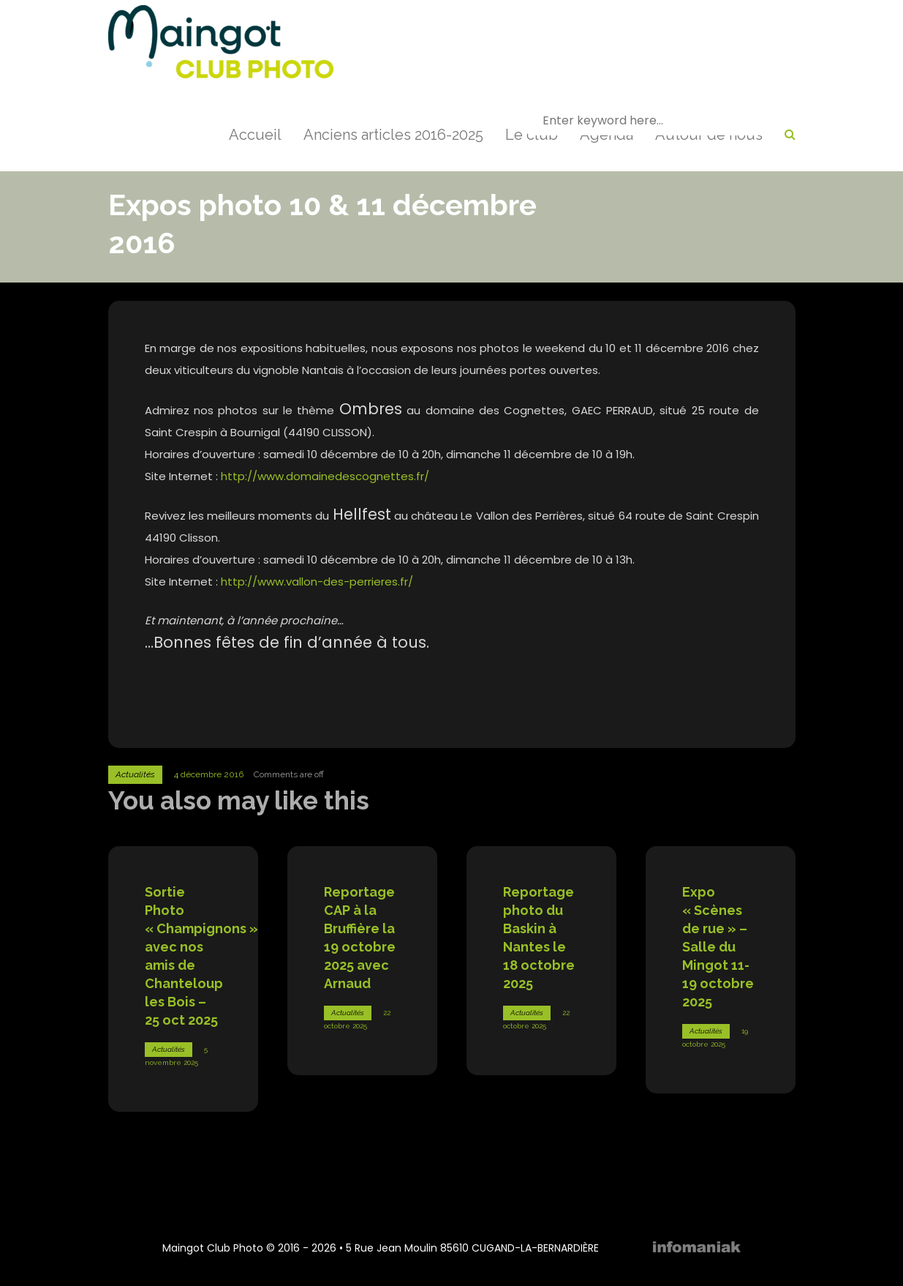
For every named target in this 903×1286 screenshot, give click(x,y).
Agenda (606, 134)
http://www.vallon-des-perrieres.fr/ (317, 581)
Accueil (255, 134)
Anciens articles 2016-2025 (393, 134)
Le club (531, 134)
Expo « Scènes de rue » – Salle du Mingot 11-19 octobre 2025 (718, 946)
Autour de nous (709, 134)
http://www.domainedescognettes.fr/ (325, 476)
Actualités (135, 774)
